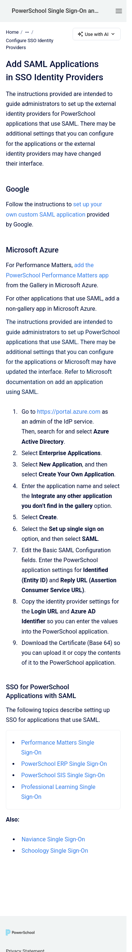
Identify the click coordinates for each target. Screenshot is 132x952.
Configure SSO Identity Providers (30, 44)
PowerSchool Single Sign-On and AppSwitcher (56, 10)
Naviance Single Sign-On (54, 839)
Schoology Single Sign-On (55, 851)
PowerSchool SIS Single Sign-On (63, 775)
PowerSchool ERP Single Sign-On (64, 763)
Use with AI (96, 34)
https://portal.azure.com (68, 411)
